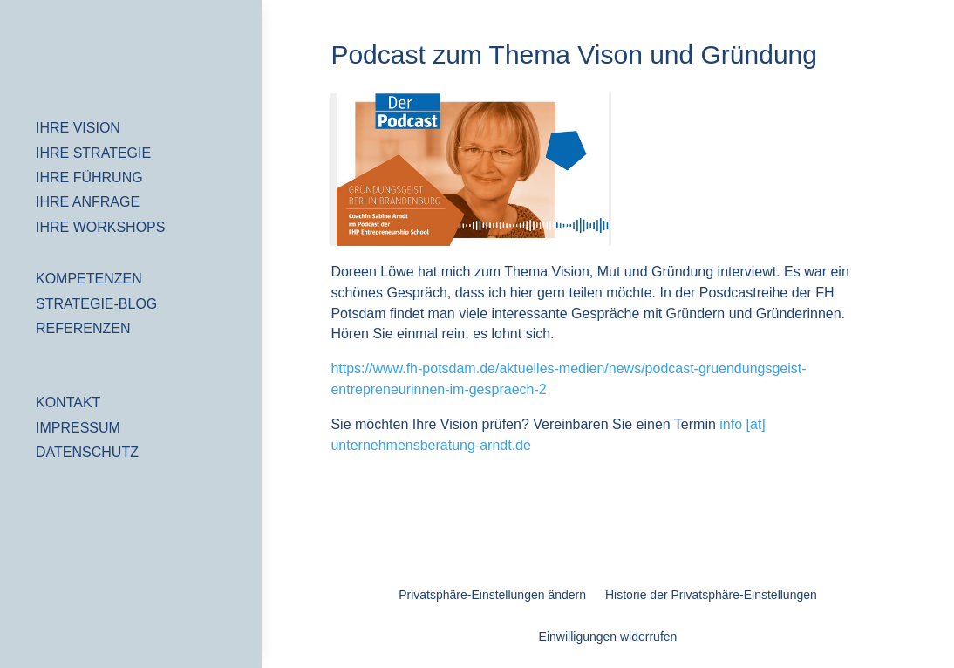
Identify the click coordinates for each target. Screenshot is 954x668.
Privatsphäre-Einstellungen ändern (492, 595)
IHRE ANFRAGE (88, 201)
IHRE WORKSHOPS (100, 227)
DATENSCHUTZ (87, 452)
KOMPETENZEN (89, 278)
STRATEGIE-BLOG (96, 304)
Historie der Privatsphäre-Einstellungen (711, 595)
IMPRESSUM (78, 427)
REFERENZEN (83, 328)
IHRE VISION (78, 127)
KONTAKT (68, 402)
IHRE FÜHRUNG (89, 177)
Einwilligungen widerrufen (608, 637)
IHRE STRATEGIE (93, 153)
